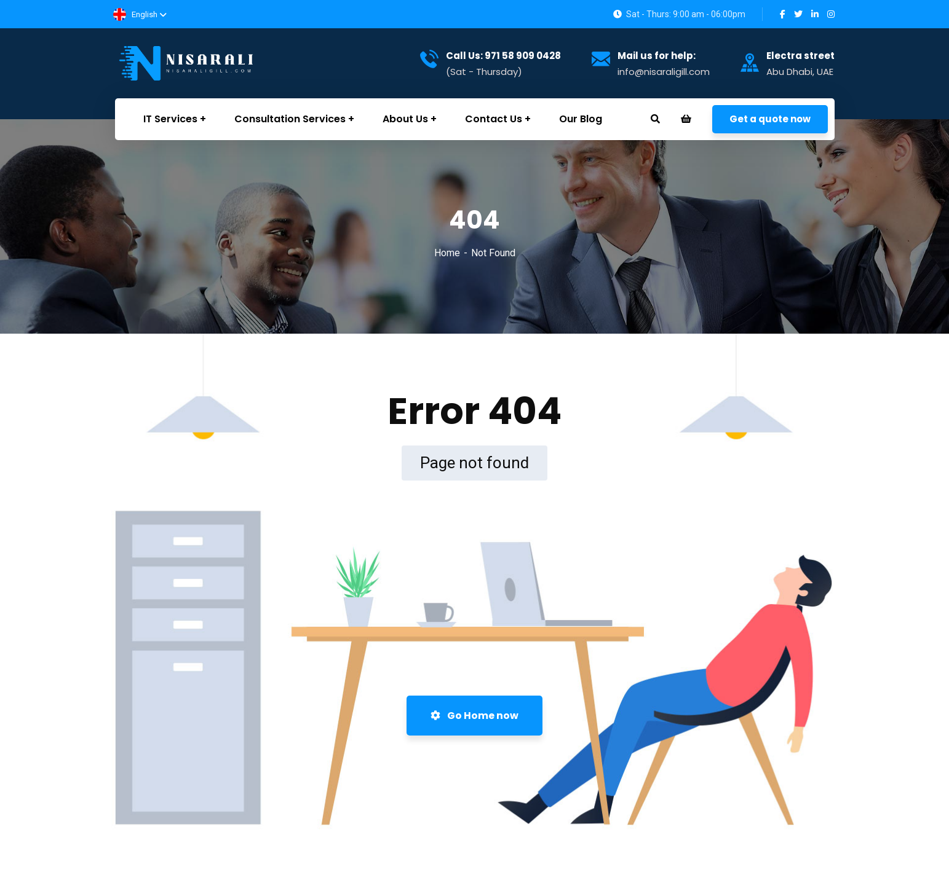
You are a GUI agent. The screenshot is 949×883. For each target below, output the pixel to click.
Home (447, 253)
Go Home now (474, 715)
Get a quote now (770, 118)
